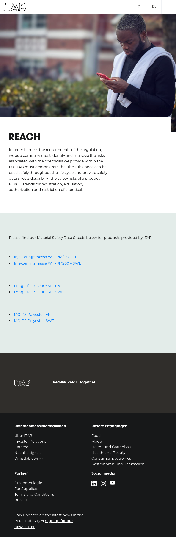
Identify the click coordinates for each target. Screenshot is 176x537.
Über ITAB (23, 436)
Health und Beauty (108, 452)
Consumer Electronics (111, 458)
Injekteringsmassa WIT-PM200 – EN (46, 257)
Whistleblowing (28, 458)
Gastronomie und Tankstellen (118, 464)
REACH (20, 500)
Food (96, 436)
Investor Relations (30, 441)
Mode (96, 441)
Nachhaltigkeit (27, 452)
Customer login (28, 483)
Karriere (21, 447)
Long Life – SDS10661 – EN (37, 286)
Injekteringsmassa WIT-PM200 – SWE (47, 263)
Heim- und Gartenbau (111, 447)
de (154, 6)
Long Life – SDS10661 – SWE (38, 292)
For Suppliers (26, 489)
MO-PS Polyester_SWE (34, 321)
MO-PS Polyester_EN (32, 314)
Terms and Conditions (34, 494)
